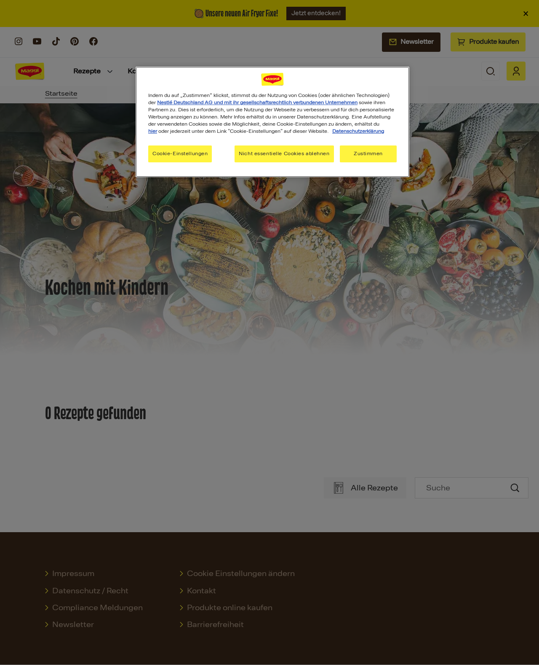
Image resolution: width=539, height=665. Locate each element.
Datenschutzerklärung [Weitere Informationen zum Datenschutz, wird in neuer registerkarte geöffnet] (358, 131)
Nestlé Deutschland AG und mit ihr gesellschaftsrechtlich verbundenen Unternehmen (257, 102)
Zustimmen (368, 153)
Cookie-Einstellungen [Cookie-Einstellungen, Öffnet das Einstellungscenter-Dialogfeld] (180, 153)
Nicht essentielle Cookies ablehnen (284, 153)
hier (152, 131)
